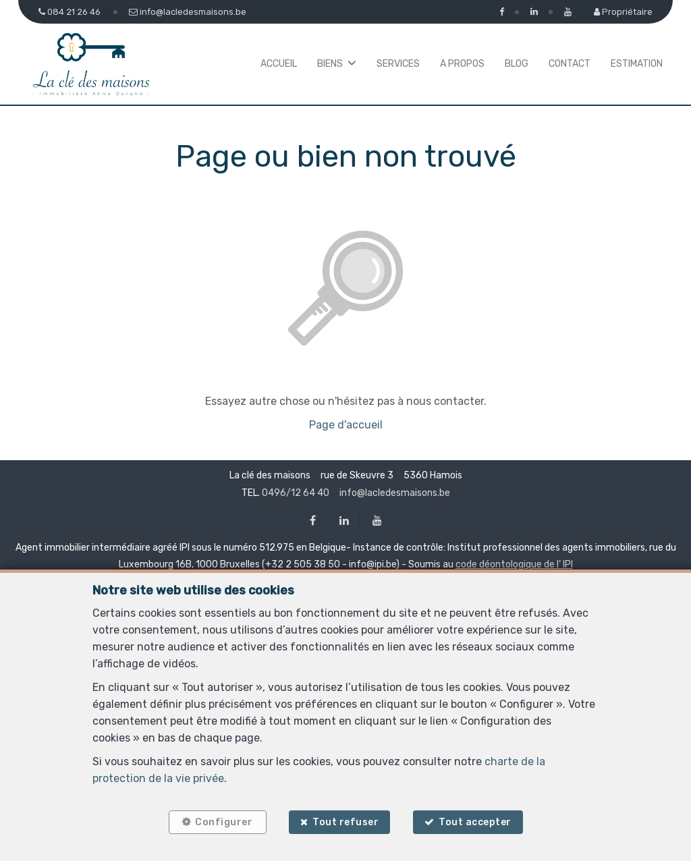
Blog (516, 64)
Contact (569, 64)
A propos (462, 64)
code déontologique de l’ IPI (514, 564)
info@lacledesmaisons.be (394, 493)
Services (398, 64)
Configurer (223, 822)
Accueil (278, 64)
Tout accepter (475, 822)
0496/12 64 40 (295, 493)
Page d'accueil (346, 424)
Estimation (637, 64)
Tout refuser (345, 822)
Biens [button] (330, 64)
